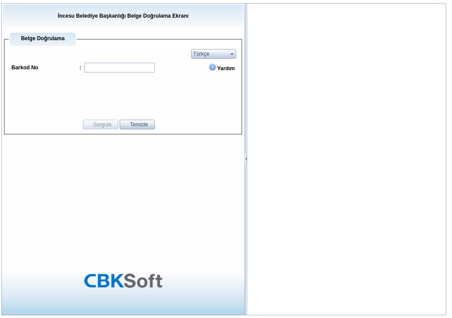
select (232, 54)
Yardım (226, 68)
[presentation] (150, 95)
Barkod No (24, 67)
